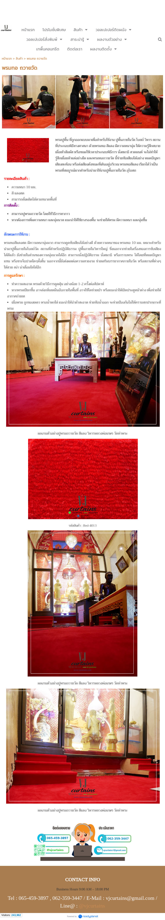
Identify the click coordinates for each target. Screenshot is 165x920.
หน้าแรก (7, 58)
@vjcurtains (92, 906)
